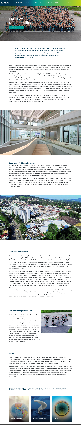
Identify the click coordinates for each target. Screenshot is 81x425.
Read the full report (16, 27)
